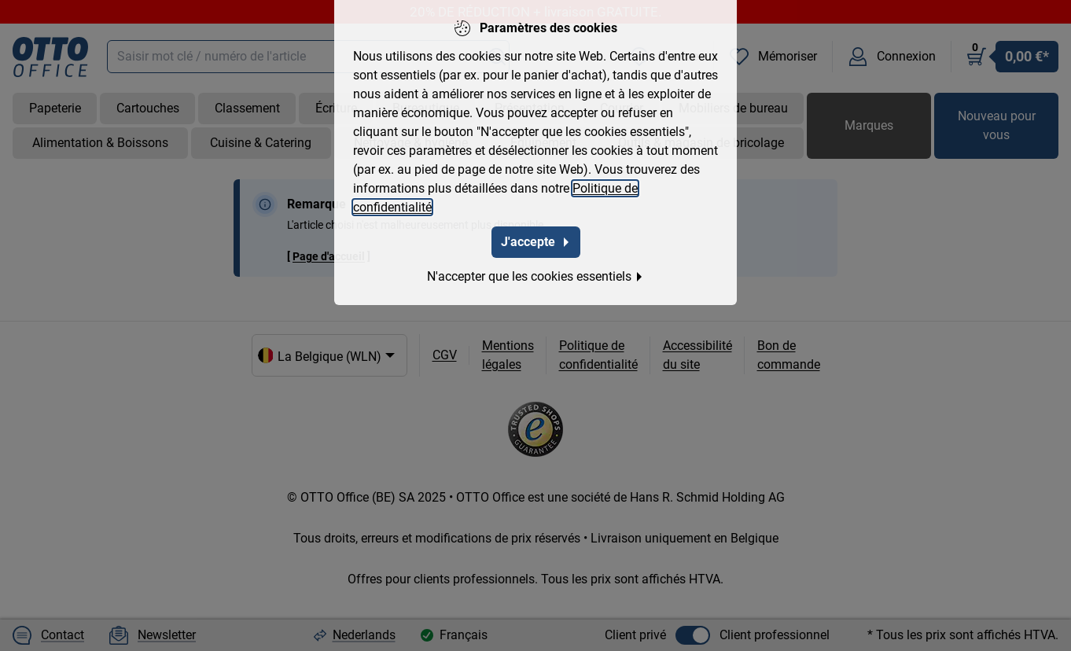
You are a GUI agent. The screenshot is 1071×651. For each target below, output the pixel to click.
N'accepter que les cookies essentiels (535, 266)
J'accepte (536, 231)
